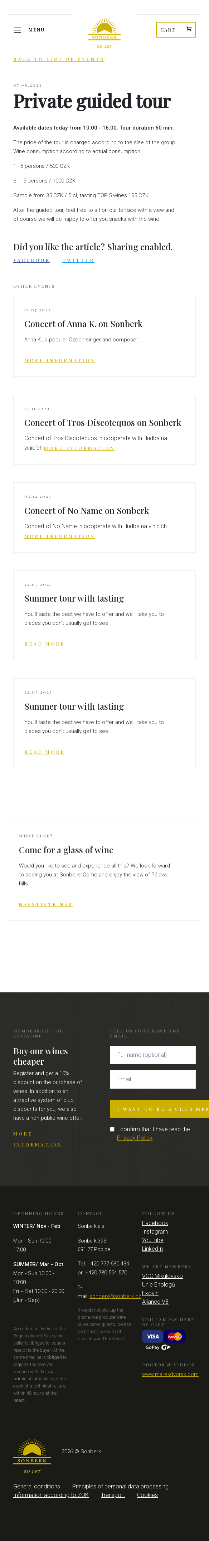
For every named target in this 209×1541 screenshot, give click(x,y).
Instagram (155, 1231)
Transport (113, 1495)
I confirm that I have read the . (153, 1133)
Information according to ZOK (51, 1495)
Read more (44, 644)
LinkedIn (152, 1248)
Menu (37, 29)
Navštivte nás (46, 904)
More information (59, 360)
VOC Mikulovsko (162, 1276)
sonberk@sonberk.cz (115, 1296)
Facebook (31, 260)
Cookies (147, 1495)
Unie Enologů (158, 1284)
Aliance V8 (155, 1301)
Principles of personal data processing (120, 1486)
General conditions (36, 1486)
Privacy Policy (134, 1137)
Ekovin (150, 1293)
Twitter (78, 260)
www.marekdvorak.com (170, 1374)
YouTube (153, 1240)
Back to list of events (58, 59)
